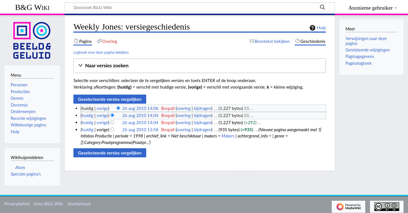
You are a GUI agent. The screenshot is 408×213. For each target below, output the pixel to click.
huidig (88, 115)
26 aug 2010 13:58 (140, 129)
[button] (199, 66)
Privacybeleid (16, 203)
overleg (184, 108)
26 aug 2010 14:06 (140, 108)
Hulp (317, 28)
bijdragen (202, 108)
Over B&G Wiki (48, 203)
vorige (102, 108)
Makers (228, 135)
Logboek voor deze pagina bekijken (101, 52)
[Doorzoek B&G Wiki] (200, 7)
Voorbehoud (78, 203)
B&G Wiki (32, 7)
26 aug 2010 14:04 (140, 115)
